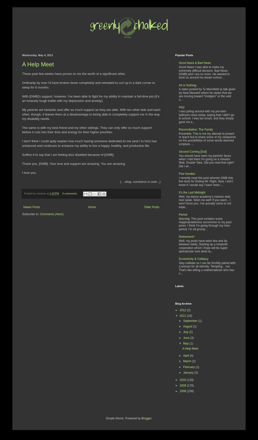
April (186, 355)
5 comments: (70, 193)
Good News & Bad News (195, 63)
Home (92, 207)
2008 (183, 391)
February (189, 367)
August (188, 326)
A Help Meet (38, 64)
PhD (181, 107)
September (190, 321)
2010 (183, 380)
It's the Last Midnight (192, 192)
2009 (183, 385)
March (187, 361)
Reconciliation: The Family (196, 129)
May (186, 343)
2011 (183, 315)
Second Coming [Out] (193, 151)
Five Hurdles (187, 174)
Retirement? (187, 236)
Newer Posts (31, 207)
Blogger (146, 418)
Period (183, 214)
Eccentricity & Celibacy (193, 259)
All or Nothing (187, 85)
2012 (183, 310)
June (186, 338)
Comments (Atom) (51, 214)
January (188, 372)
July (186, 332)
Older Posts (151, 207)
